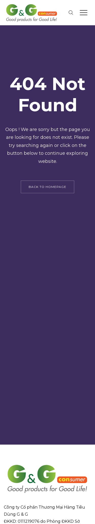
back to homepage (47, 187)
